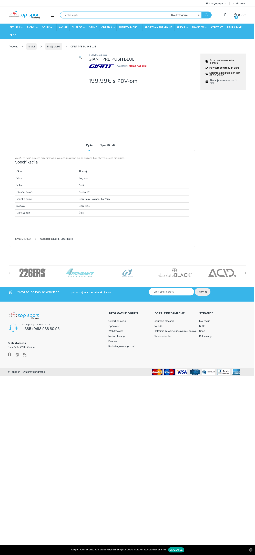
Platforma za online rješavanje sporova (175, 331)
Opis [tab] (89, 145)
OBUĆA (93, 27)
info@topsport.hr (218, 3)
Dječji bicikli (53, 46)
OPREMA (106, 27)
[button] (80, 57)
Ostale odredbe (162, 336)
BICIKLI (31, 27)
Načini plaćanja (116, 336)
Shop (202, 331)
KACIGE (63, 27)
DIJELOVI (77, 27)
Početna (13, 46)
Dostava (112, 341)
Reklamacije (205, 336)
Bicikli (31, 46)
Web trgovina (115, 331)
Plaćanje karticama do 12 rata (223, 81)
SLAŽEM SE (176, 550)
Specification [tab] (109, 145)
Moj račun (239, 3)
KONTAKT (217, 27)
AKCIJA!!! (15, 27)
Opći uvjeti (114, 326)
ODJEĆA (47, 27)
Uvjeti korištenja (117, 321)
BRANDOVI (198, 27)
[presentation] (245, 273)
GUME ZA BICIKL (128, 27)
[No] (250, 550)
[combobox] (115, 15)
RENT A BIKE (234, 27)
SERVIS (180, 27)
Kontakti (158, 326)
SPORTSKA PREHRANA (158, 27)
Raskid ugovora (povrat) (121, 346)
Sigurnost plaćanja (164, 321)
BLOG (13, 35)
